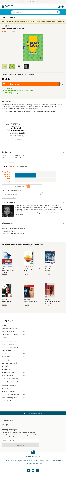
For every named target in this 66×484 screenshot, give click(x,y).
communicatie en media (13, 335)
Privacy (42, 461)
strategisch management (13, 394)
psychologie (13, 388)
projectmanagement (13, 385)
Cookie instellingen (57, 461)
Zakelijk (33, 425)
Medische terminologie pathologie (52, 302)
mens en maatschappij (13, 363)
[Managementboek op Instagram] (37, 470)
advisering (13, 325)
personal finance (13, 376)
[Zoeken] (33, 12)
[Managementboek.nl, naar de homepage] (7, 7)
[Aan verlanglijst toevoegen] (61, 84)
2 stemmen (13, 31)
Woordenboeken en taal (9, 17)
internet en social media (13, 347)
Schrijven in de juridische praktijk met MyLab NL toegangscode (10, 270)
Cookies (48, 461)
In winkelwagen (13, 84)
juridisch (13, 353)
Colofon (36, 461)
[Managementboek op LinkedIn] (28, 470)
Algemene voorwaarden (25, 461)
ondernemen (13, 369)
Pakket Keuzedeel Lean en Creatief (53, 269)
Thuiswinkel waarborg (9, 461)
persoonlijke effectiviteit (13, 382)
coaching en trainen (13, 331)
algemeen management (13, 328)
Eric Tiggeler (5, 26)
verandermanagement (13, 398)
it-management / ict (13, 350)
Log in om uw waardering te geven (11, 190)
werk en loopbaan (13, 401)
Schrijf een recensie (10, 194)
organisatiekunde (13, 372)
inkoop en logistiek (13, 344)
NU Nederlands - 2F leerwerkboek (8, 302)
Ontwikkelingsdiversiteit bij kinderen (32, 269)
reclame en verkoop (13, 391)
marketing (13, 360)
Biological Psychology (30, 301)
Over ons (39, 463)
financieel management (13, 341)
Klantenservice (33, 421)
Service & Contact (29, 463)
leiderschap (13, 357)
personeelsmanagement (13, 379)
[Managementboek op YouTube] (33, 470)
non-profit (13, 366)
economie (13, 338)
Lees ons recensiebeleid (9, 198)
